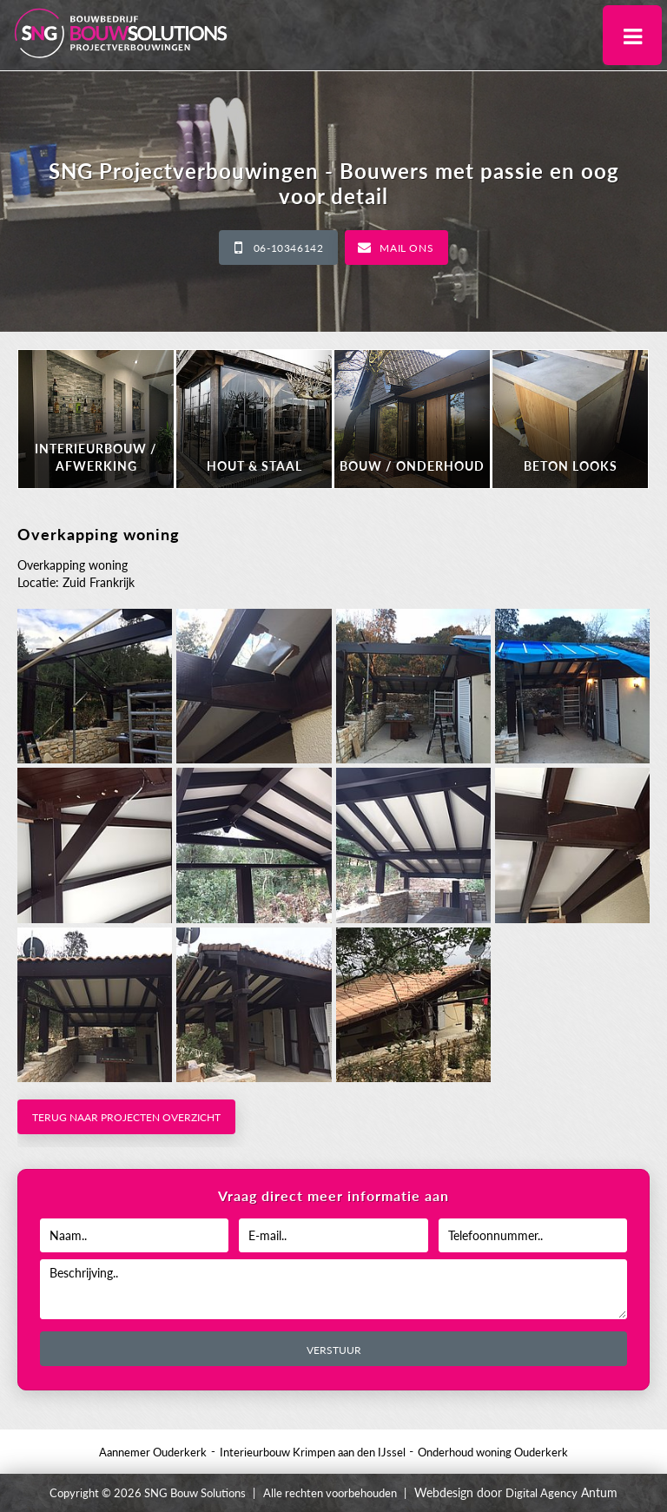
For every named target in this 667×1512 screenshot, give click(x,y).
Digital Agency (541, 1493)
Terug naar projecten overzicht (126, 1117)
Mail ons (406, 247)
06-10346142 (289, 247)
